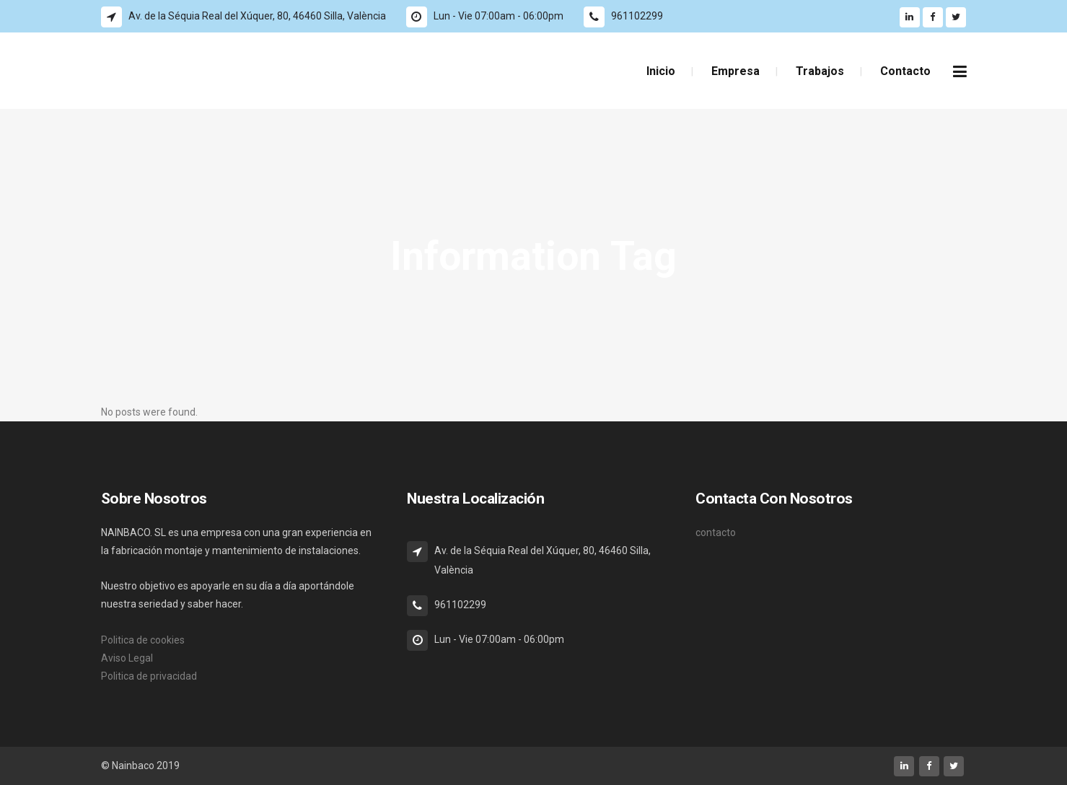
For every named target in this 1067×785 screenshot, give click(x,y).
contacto (715, 532)
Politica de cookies (143, 640)
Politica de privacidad (149, 676)
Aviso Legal (127, 658)
